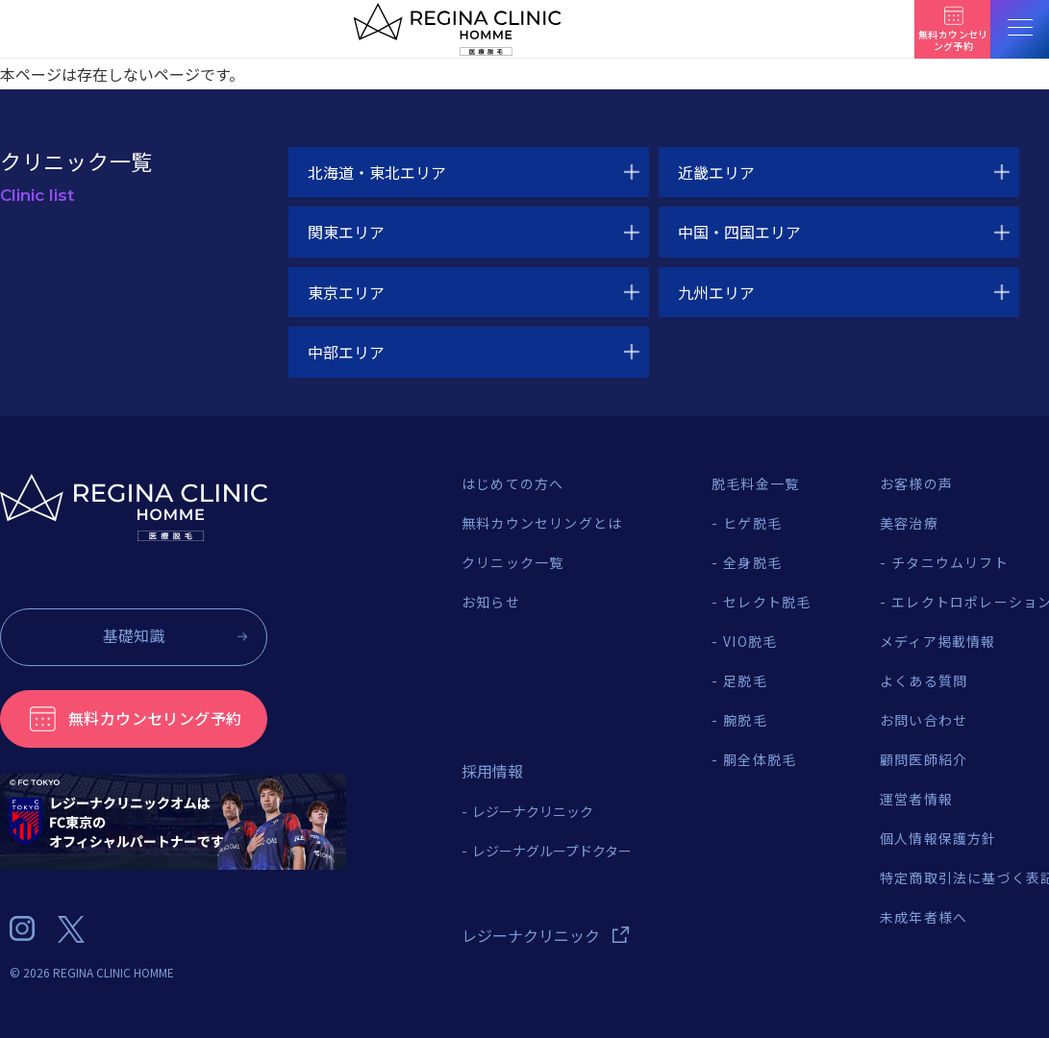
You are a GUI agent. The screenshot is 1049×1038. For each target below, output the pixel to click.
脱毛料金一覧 (755, 483)
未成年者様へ (923, 917)
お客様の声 (916, 483)
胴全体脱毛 (759, 759)
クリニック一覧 (512, 562)
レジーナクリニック (532, 811)
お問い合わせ (923, 719)
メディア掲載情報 (938, 641)
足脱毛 (745, 680)
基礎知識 (133, 635)
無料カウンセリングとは (542, 522)
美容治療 (909, 522)
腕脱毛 (745, 719)
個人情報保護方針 (938, 838)
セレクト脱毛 (767, 601)
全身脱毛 (752, 562)
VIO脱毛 (750, 641)
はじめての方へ (512, 483)
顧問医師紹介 (923, 759)
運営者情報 (916, 798)
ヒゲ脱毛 (752, 522)
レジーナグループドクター (552, 850)
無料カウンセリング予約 (154, 717)
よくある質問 (923, 680)
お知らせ (491, 601)
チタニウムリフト (950, 562)
